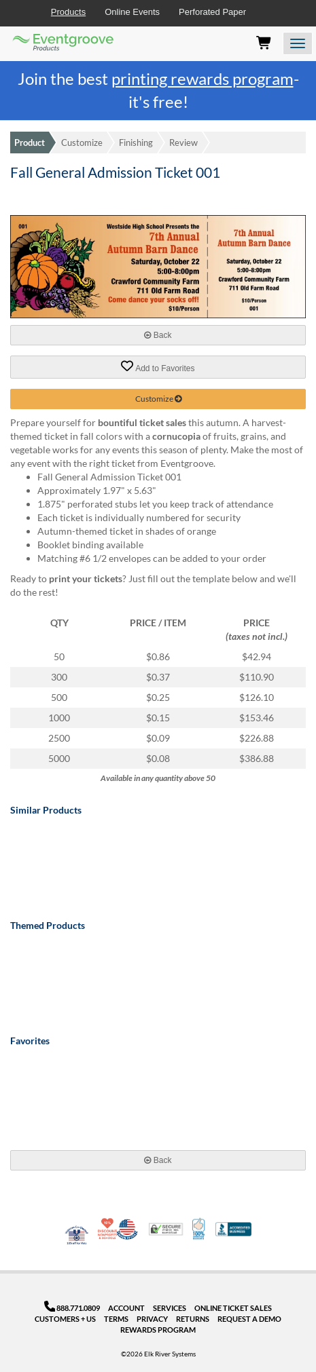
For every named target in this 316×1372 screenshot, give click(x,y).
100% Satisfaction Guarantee (199, 1229)
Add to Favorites (157, 366)
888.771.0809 (72, 1307)
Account (126, 1307)
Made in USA (127, 1229)
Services (169, 1307)
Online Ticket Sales (233, 1307)
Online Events (132, 12)
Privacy (152, 1318)
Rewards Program (158, 1329)
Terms (116, 1318)
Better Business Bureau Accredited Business (233, 1229)
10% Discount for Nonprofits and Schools (109, 1229)
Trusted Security (165, 1229)
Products (68, 12)
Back (157, 335)
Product (29, 142)
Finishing (136, 142)
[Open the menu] (298, 43)
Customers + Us (65, 1318)
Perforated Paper (212, 12)
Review (183, 142)
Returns (192, 1318)
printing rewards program (202, 78)
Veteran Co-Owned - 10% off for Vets (77, 1237)
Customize (82, 142)
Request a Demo (249, 1318)
